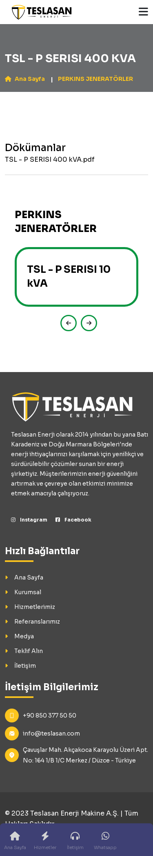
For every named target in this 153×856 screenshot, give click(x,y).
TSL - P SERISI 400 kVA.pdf (50, 159)
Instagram (29, 520)
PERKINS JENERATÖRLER (95, 78)
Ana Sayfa (25, 78)
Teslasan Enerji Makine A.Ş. (74, 813)
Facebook (73, 520)
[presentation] (66, 323)
